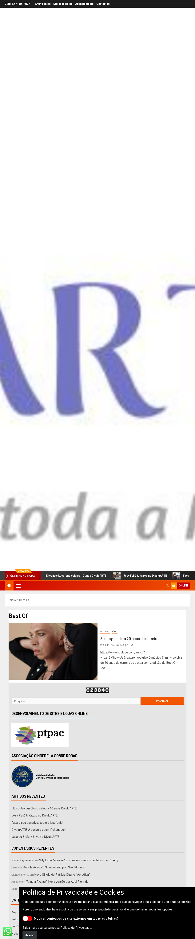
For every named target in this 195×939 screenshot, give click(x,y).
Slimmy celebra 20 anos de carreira (129, 638)
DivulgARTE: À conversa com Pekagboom (38, 830)
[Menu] (18, 585)
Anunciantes (43, 3)
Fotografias (19, 919)
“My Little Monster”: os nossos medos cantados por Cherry (78, 860)
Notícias (105, 632)
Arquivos (17, 912)
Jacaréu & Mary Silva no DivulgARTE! (35, 837)
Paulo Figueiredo (22, 860)
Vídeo (114, 632)
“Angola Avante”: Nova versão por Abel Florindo (53, 867)
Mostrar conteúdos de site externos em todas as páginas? (70, 918)
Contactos (103, 3)
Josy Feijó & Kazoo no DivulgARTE (143, 575)
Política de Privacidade (75, 927)
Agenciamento (84, 3)
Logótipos (18, 926)
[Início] (9, 586)
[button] (18, 585)
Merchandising (63, 3)
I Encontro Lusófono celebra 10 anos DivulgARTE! (74, 575)
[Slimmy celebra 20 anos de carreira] (53, 651)
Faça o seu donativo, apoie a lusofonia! (37, 822)
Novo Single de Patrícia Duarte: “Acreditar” (62, 874)
